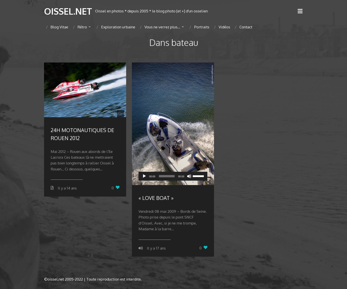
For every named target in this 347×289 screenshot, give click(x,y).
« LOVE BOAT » (156, 198)
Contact (245, 27)
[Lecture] (144, 176)
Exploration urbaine (118, 27)
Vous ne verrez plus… (162, 27)
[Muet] (189, 176)
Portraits (201, 27)
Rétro (82, 27)
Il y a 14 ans (67, 188)
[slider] (167, 176)
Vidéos (224, 27)
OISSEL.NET (68, 11)
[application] (173, 176)
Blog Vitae (59, 27)
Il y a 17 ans (156, 248)
